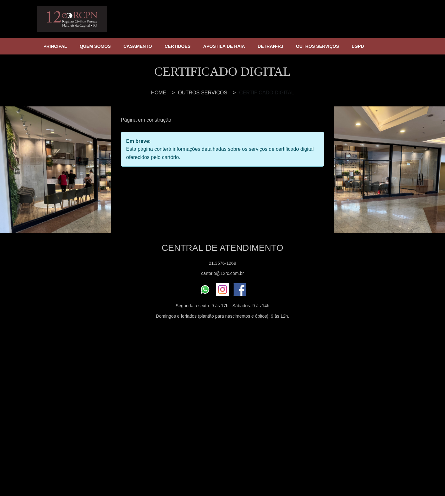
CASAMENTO (137, 46)
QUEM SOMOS (95, 46)
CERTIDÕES (177, 46)
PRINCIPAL (55, 46)
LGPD (358, 46)
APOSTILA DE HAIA (224, 46)
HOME (158, 92)
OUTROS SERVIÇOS (317, 46)
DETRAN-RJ (270, 46)
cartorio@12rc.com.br (222, 273)
